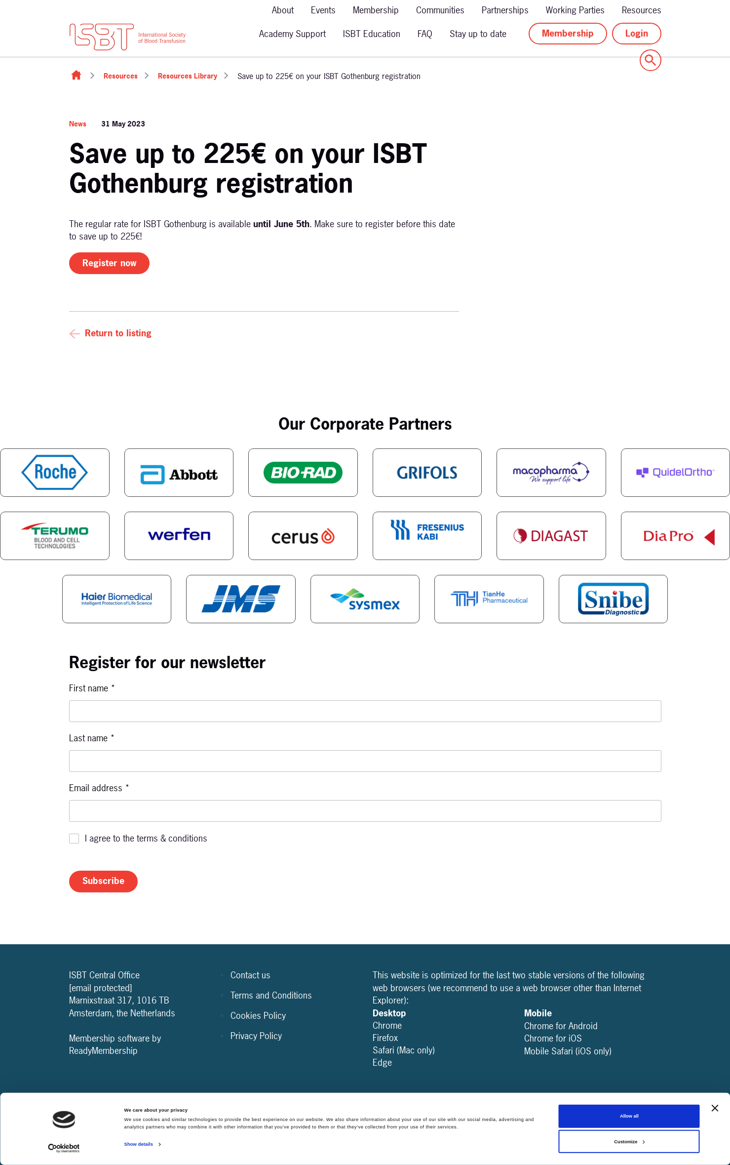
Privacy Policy (256, 1036)
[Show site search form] (650, 60)
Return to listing (118, 333)
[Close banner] (714, 1108)
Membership (376, 10)
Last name (92, 738)
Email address (99, 788)
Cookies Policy (258, 1015)
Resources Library (187, 75)
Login (636, 33)
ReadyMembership (103, 1050)
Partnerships (505, 10)
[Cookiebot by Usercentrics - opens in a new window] (64, 1148)
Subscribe (103, 881)
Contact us (250, 975)
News (77, 123)
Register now (109, 263)
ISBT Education (371, 34)
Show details (138, 1144)
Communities (440, 10)
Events (323, 10)
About (283, 10)
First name (92, 688)
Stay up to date (478, 34)
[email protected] (100, 988)
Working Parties (575, 10)
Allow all (629, 1116)
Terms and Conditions (271, 995)
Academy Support (292, 34)
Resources (641, 10)
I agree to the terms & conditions (146, 838)
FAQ (425, 34)
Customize (629, 1141)
